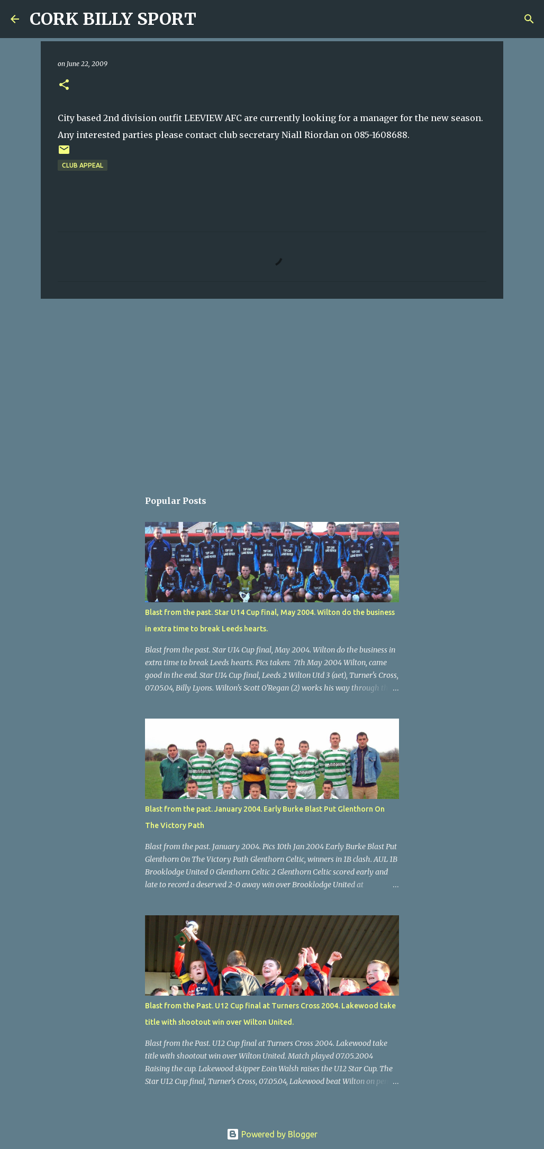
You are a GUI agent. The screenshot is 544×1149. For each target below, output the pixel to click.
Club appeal (82, 165)
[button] (64, 85)
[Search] (211, 19)
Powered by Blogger (272, 1134)
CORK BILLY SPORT (113, 19)
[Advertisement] (272, 389)
